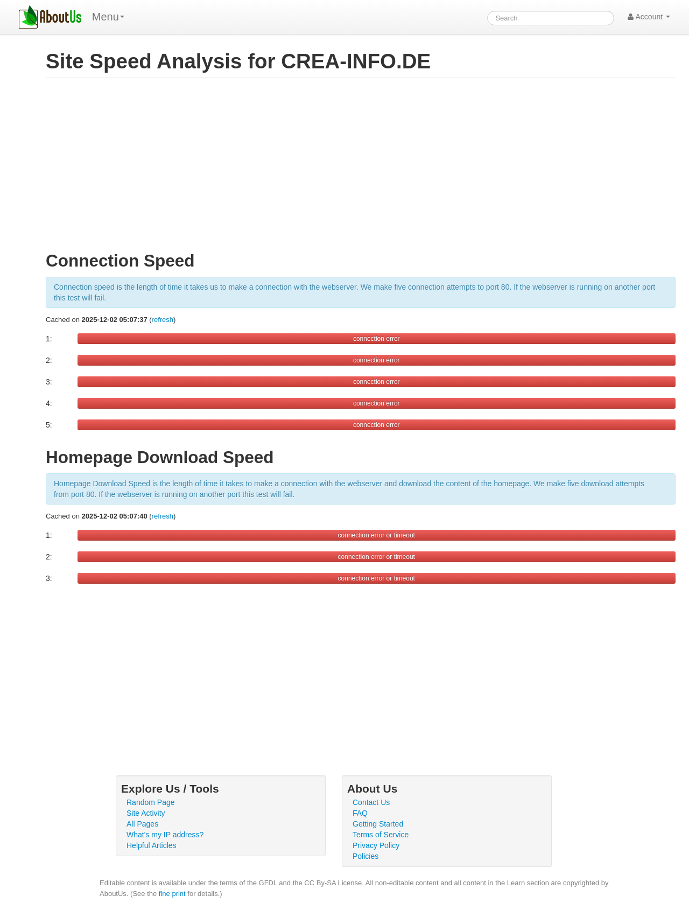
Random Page (150, 802)
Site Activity (145, 813)
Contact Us (371, 802)
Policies (365, 856)
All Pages (142, 824)
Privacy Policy (376, 845)
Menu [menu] (108, 17)
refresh (162, 320)
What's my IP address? (164, 834)
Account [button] (649, 16)
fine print (172, 894)
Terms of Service (381, 834)
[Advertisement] (361, 169)
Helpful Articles (151, 845)
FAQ (360, 813)
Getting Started (378, 824)
